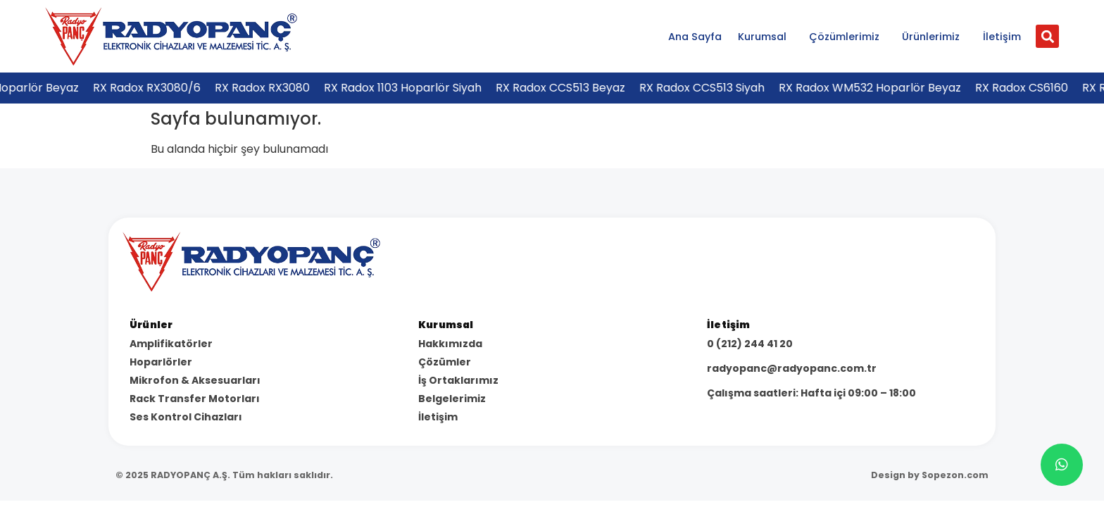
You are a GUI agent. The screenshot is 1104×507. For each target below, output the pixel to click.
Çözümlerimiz (847, 37)
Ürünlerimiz (934, 37)
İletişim (1002, 37)
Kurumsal (766, 37)
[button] (1047, 36)
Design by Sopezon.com (930, 475)
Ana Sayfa (695, 37)
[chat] (1062, 465)
